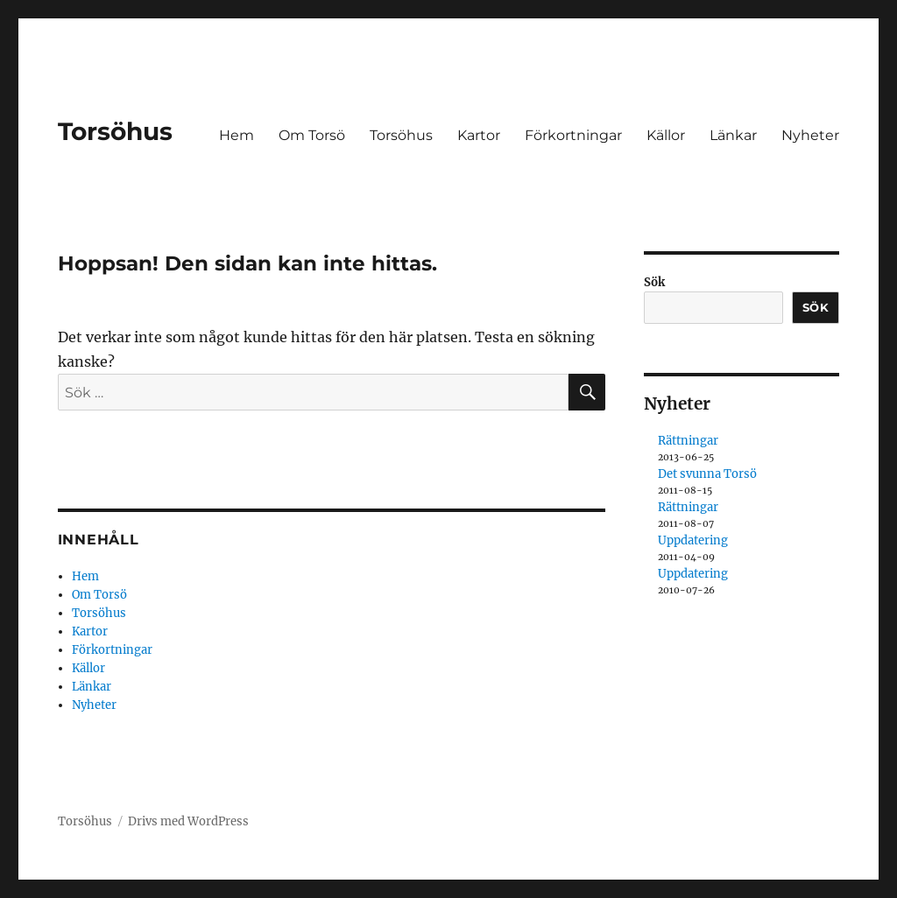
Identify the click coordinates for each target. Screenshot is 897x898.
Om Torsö (312, 135)
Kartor (478, 135)
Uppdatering (693, 540)
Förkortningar (573, 135)
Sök (654, 282)
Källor (665, 135)
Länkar (733, 135)
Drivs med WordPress (188, 821)
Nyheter (810, 135)
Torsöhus (115, 131)
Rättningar (688, 440)
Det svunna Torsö (707, 474)
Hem (236, 135)
